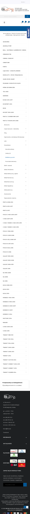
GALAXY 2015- (7, 268)
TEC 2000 (5, 91)
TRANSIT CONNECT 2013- (10, 368)
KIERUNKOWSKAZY (9, 149)
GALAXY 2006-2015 (8, 264)
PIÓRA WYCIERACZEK (9, 87)
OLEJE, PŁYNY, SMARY (9, 79)
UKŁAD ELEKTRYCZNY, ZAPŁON (11, 173)
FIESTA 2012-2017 (8, 206)
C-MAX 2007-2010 (8, 218)
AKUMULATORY (7, 46)
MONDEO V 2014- (7, 314)
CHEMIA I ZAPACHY (8, 58)
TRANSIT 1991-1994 (8, 339)
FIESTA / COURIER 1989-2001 (11, 116)
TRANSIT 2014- (7, 355)
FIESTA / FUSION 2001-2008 (10, 120)
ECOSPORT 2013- (7, 104)
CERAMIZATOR (7, 54)
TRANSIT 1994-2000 (8, 343)
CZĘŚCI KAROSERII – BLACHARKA (11, 128)
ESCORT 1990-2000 (8, 112)
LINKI (5, 141)
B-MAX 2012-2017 (8, 100)
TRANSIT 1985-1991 (8, 335)
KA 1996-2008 (7, 272)
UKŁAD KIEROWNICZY (9, 181)
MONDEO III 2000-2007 (9, 306)
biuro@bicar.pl (7, 428)
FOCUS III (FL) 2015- (8, 247)
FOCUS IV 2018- (7, 252)
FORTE (5, 66)
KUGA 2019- (6, 293)
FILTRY (5, 133)
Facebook (6, 432)
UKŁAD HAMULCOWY (9, 177)
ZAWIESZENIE (7, 194)
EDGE (4, 108)
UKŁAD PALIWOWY (8, 190)
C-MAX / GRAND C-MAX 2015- (11, 227)
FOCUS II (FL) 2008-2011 (9, 239)
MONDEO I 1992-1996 (8, 297)
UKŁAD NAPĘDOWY (8, 185)
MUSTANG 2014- (7, 318)
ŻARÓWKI (5, 95)
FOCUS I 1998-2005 (8, 231)
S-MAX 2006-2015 (8, 326)
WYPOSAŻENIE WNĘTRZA (10, 198)
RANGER (5, 322)
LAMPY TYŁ (8, 153)
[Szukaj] (15, 16)
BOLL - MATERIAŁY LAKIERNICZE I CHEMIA (14, 50)
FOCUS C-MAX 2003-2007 (10, 214)
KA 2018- (5, 281)
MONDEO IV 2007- (8, 310)
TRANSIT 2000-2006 (8, 347)
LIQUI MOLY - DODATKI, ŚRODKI (11, 70)
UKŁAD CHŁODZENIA (8, 169)
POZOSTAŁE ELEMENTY (10, 161)
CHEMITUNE (6, 62)
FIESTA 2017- (6, 210)
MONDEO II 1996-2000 (9, 301)
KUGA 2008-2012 (7, 285)
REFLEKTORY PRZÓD (9, 157)
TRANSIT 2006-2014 (8, 351)
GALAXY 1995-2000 (8, 256)
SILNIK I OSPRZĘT (8, 165)
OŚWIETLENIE (7, 145)
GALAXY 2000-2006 (8, 260)
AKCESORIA (6, 41)
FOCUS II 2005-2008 (8, 235)
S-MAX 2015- (6, 330)
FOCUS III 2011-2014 (8, 243)
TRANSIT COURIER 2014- (9, 372)
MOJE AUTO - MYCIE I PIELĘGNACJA (13, 75)
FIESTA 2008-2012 (8, 202)
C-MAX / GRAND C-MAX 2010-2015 (12, 223)
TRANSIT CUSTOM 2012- (9, 359)
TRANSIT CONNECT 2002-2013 (11, 364)
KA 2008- (5, 276)
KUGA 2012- (6, 289)
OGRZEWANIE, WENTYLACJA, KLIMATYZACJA (14, 137)
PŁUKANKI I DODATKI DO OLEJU (12, 83)
